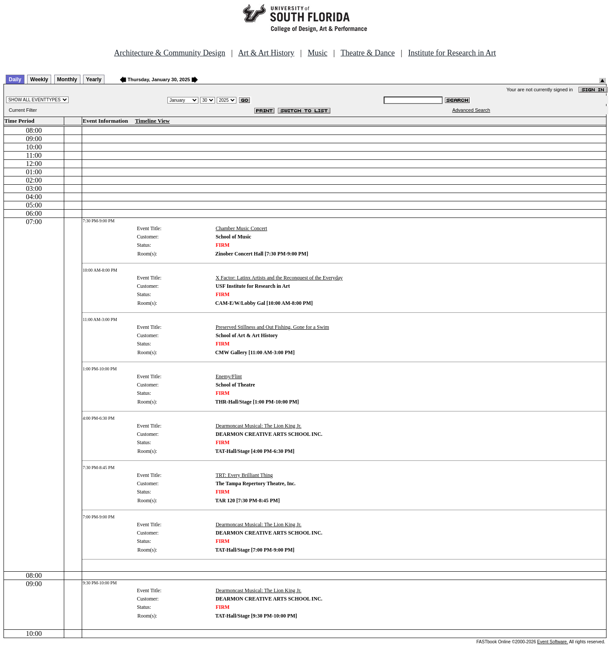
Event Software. (552, 641)
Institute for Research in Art (452, 52)
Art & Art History (266, 52)
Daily (15, 79)
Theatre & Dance (367, 52)
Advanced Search (471, 110)
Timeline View (152, 120)
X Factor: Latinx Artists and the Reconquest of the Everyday (279, 278)
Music (317, 52)
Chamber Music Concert (241, 228)
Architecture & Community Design (169, 52)
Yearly (93, 79)
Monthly (67, 79)
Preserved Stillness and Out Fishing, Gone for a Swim (272, 327)
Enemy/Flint (228, 376)
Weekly (39, 79)
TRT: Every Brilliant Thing (244, 475)
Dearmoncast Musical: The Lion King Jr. (258, 426)
